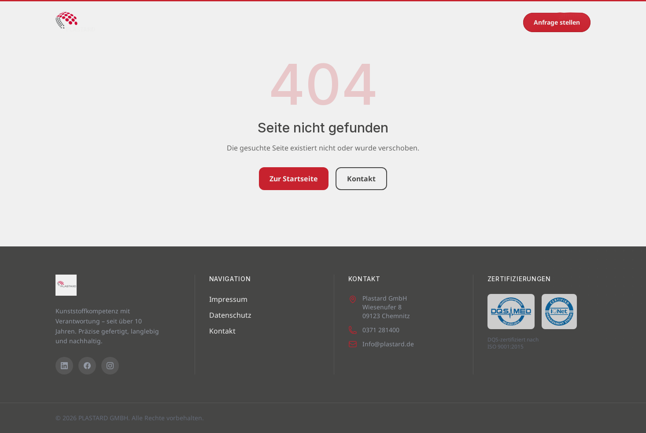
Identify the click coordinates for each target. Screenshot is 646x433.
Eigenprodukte (298, 22)
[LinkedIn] (64, 365)
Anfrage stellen (557, 22)
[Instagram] (110, 365)
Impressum (228, 299)
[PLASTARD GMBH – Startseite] (75, 22)
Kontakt (433, 22)
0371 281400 (492, 22)
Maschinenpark (186, 22)
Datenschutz (230, 315)
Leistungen (243, 22)
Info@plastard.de (381, 344)
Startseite (133, 22)
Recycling (391, 22)
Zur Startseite (293, 178)
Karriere (349, 22)
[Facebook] (87, 365)
